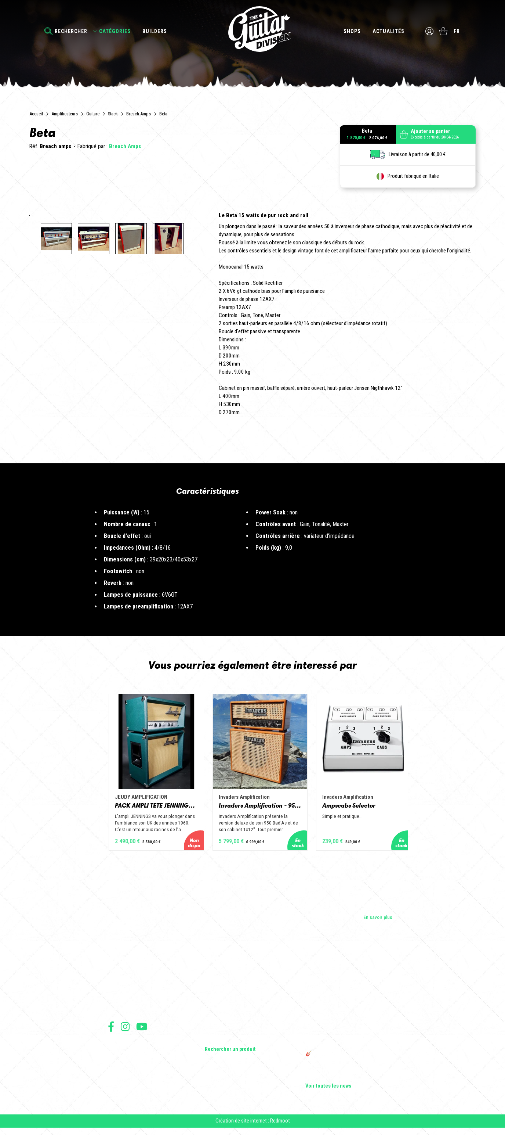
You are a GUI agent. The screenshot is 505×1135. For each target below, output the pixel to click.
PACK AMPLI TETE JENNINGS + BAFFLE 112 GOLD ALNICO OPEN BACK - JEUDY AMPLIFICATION (130, 809)
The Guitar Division (252, 30)
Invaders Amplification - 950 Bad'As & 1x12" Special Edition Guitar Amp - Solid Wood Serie (252, 809)
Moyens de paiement (127, 1081)
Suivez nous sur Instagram (125, 1031)
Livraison (116, 1089)
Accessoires (218, 1034)
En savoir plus (377, 922)
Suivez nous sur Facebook (111, 1031)
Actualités (388, 31)
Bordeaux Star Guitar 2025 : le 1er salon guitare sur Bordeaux (346, 1078)
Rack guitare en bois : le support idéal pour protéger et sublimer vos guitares (349, 1023)
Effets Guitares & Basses (231, 1023)
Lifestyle (214, 1044)
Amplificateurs (64, 113)
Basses (212, 1003)
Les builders (120, 982)
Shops (351, 31)
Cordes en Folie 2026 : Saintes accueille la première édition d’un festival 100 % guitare (350, 985)
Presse (115, 1013)
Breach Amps (138, 113)
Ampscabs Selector (360, 809)
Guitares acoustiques (227, 992)
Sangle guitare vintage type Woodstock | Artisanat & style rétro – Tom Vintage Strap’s (347, 1004)
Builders (154, 31)
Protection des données (130, 1073)
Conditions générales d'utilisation (139, 1049)
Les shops (119, 992)
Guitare (92, 113)
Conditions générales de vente (136, 1057)
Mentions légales (123, 1065)
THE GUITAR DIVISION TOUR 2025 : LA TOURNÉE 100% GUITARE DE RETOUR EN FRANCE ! (346, 1042)
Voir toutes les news (328, 1091)
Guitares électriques (226, 982)
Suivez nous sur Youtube (142, 1031)
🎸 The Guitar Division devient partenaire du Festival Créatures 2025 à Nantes (351, 1061)
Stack (113, 113)
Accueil (36, 113)
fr (457, 31)
